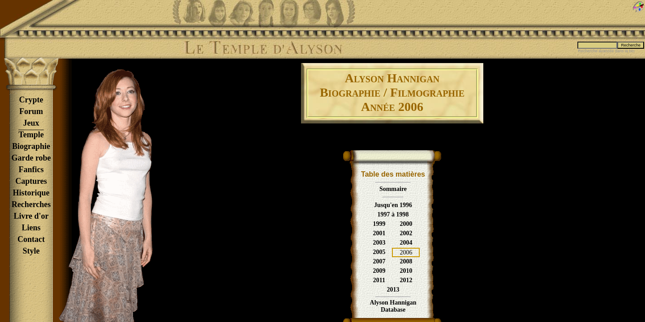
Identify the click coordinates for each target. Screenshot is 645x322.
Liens (31, 227)
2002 (406, 233)
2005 (379, 252)
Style (31, 250)
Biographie (31, 146)
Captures (31, 181)
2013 (393, 289)
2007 (379, 261)
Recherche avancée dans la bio (606, 51)
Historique (31, 192)
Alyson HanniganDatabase (393, 306)
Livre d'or (30, 216)
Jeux (31, 123)
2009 (379, 270)
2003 (379, 242)
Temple (30, 134)
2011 (379, 280)
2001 (379, 233)
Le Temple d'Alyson (263, 48)
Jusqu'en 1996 (393, 205)
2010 (406, 270)
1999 (379, 223)
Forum (31, 111)
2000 (406, 223)
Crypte (31, 99)
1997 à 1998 (392, 214)
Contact (31, 239)
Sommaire (393, 189)
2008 (406, 261)
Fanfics (31, 169)
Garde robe (31, 157)
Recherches (31, 204)
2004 (406, 242)
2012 (406, 280)
